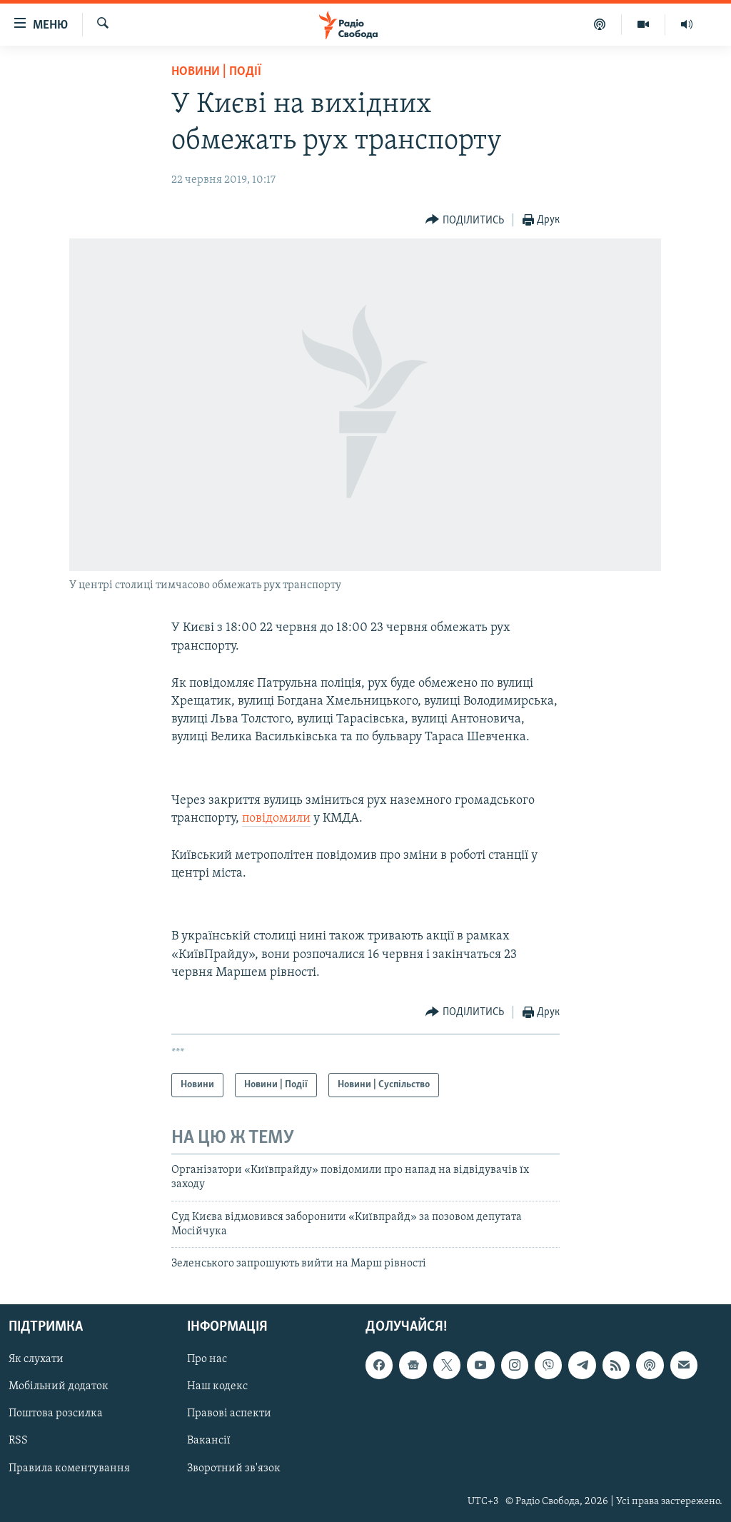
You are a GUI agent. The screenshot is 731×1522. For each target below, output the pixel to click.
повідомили (276, 818)
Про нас (207, 1359)
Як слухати (36, 1359)
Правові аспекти (229, 1413)
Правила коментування (69, 1467)
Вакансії (209, 1440)
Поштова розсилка (56, 1413)
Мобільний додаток (59, 1386)
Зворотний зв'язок (234, 1467)
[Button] (464, 220)
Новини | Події (216, 72)
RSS (18, 1440)
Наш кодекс (217, 1386)
